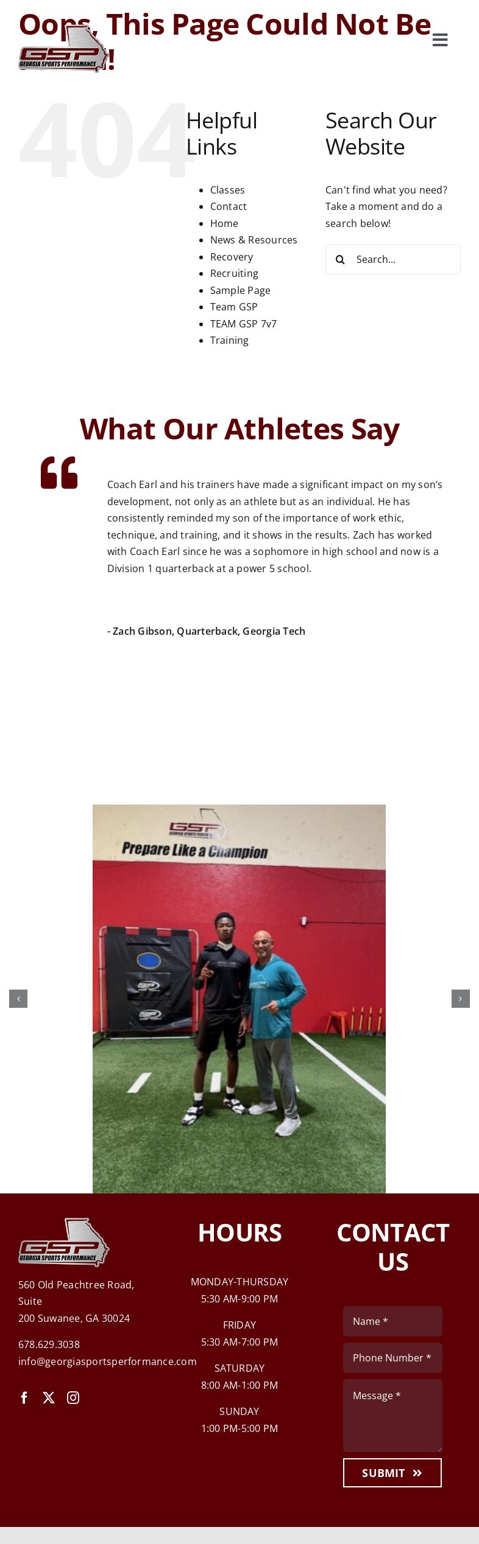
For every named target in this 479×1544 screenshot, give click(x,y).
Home (224, 223)
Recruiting (234, 273)
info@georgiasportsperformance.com (107, 1361)
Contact (228, 206)
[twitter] (49, 1398)
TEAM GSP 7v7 (243, 323)
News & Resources (254, 239)
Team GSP (234, 306)
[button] (18, 999)
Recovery (232, 257)
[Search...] (393, 259)
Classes (228, 190)
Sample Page (240, 290)
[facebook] (24, 1398)
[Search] (340, 259)
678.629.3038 (49, 1344)
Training (229, 340)
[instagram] (73, 1398)
